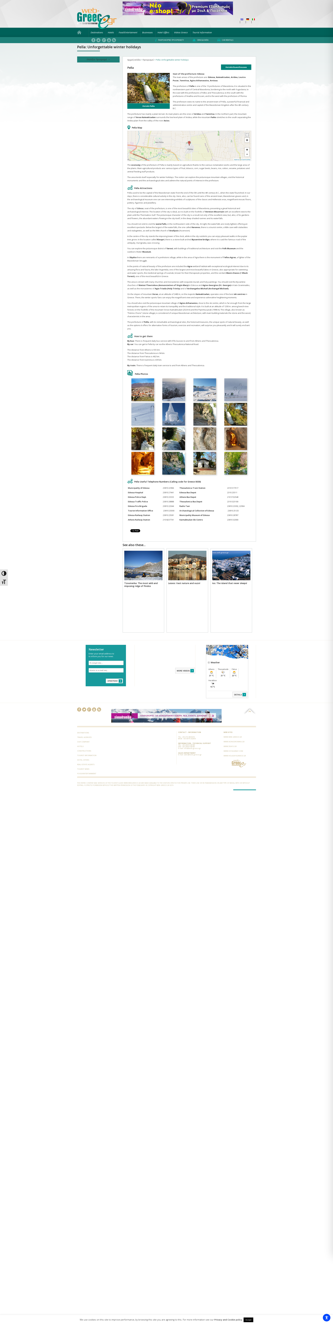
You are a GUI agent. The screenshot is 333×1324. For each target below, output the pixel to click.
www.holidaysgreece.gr (235, 756)
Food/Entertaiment (128, 32)
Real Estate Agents (85, 764)
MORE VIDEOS (185, 671)
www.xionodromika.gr (234, 741)
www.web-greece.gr (233, 737)
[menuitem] (241, 19)
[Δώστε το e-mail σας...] (106, 670)
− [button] (247, 154)
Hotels (111, 32)
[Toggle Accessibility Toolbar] (327, 1318)
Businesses (147, 32)
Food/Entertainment (86, 773)
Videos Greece (181, 32)
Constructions (84, 751)
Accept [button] (248, 1319)
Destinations (97, 32)
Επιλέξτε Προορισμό (98, 59)
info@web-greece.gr (192, 748)
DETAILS (240, 694)
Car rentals (225, 40)
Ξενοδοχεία (201, 40)
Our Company (83, 742)
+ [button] (247, 150)
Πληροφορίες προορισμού (169, 40)
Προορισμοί (148, 59)
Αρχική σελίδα (134, 59)
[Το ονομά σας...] (106, 663)
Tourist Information (202, 32)
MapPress (236, 159)
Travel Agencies (84, 737)
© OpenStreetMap (245, 159)
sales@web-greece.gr (193, 754)
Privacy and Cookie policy (228, 1320)
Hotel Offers (163, 32)
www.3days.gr (230, 746)
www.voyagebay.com (233, 751)
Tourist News (83, 769)
